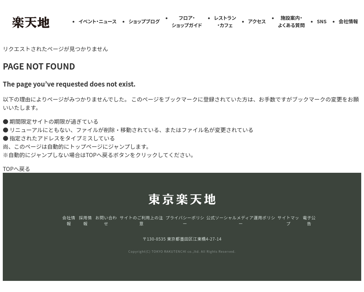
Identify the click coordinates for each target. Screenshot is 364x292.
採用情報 (85, 220)
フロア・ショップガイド (187, 21)
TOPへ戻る (16, 168)
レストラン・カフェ (225, 21)
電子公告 (309, 220)
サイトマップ (288, 220)
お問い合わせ (106, 220)
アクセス (257, 21)
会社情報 (348, 21)
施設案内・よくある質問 (291, 21)
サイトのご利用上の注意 (141, 220)
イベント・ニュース (97, 21)
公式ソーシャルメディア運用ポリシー (240, 220)
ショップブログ (144, 21)
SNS (321, 21)
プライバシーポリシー (185, 220)
